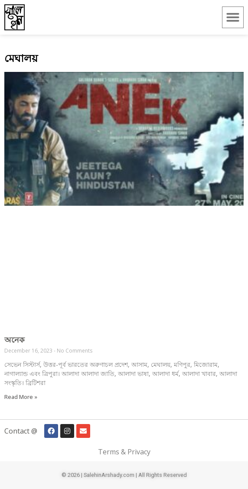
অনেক (14, 339)
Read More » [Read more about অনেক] (20, 397)
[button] (233, 17)
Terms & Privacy (124, 452)
